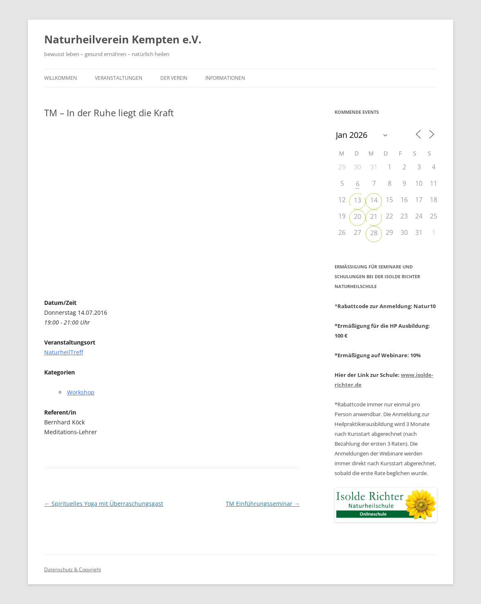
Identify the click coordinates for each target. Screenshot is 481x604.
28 (374, 232)
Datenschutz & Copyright (72, 569)
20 (357, 216)
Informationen (225, 77)
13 (357, 200)
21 (374, 216)
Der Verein (173, 77)
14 (374, 200)
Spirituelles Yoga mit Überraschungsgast (103, 503)
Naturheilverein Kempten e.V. (122, 39)
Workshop (80, 392)
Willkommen (60, 77)
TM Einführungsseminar (263, 503)
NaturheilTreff (63, 352)
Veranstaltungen (118, 77)
